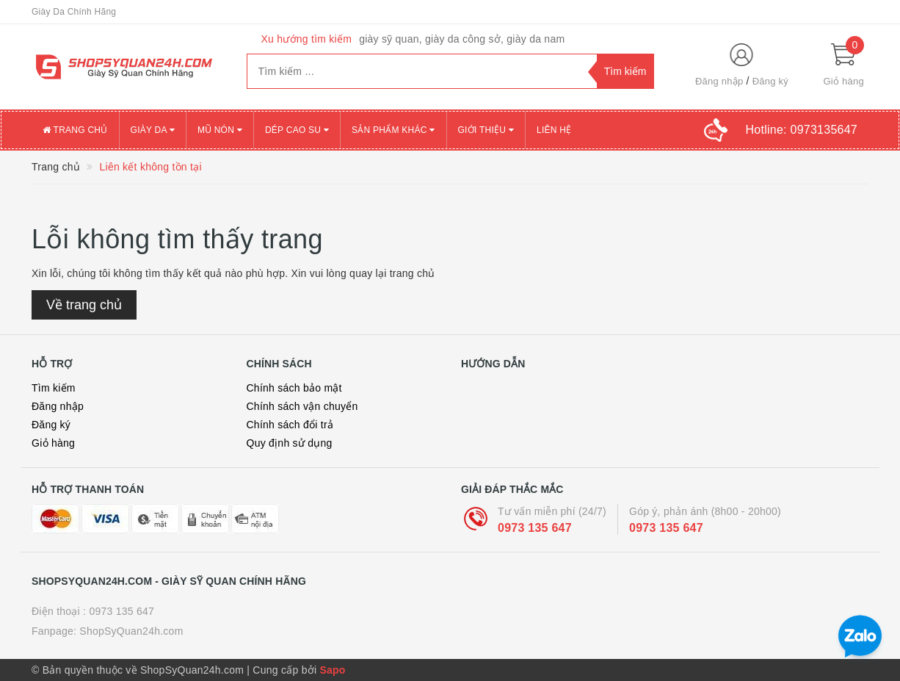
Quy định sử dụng (290, 443)
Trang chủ (75, 130)
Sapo (332, 670)
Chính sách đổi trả (290, 424)
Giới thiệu (486, 130)
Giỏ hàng (53, 443)
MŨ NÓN (219, 130)
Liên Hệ (554, 130)
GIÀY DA (153, 130)
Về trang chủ (84, 305)
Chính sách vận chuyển (302, 406)
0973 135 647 (535, 528)
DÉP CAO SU (297, 130)
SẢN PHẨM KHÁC (393, 130)
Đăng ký (770, 81)
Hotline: (801, 129)
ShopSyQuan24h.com (131, 631)
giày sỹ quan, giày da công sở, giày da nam (462, 39)
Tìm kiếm (54, 388)
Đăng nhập (719, 81)
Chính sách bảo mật (294, 388)
